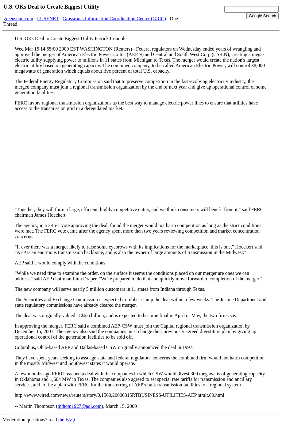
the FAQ (66, 419)
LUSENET (48, 18)
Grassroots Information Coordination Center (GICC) (114, 18)
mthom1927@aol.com (80, 406)
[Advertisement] (141, 159)
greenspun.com (18, 18)
